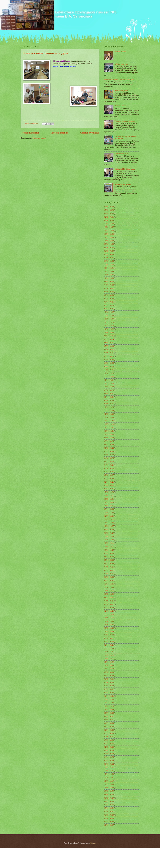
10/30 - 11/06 (109, 621)
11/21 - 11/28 (109, 421)
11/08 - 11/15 (109, 496)
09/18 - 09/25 (109, 390)
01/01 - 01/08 (109, 366)
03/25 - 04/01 (109, 570)
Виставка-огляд (120, 106)
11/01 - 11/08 (109, 662)
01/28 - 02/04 (109, 577)
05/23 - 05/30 (109, 451)
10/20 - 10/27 (109, 275)
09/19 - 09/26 (109, 441)
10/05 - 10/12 (109, 241)
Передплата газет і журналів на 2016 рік (119, 79)
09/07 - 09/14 (109, 713)
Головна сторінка (59, 132)
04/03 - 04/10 (109, 635)
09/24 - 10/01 (109, 336)
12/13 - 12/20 (109, 492)
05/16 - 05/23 (109, 455)
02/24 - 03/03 (109, 818)
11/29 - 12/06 (109, 652)
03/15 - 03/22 (109, 214)
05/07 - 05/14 (109, 346)
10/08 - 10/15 (109, 332)
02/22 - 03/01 (109, 217)
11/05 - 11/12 (109, 591)
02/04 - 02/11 (109, 302)
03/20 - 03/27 (109, 638)
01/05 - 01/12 (109, 764)
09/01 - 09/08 (109, 282)
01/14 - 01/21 (109, 309)
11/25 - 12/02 (109, 540)
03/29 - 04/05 (109, 679)
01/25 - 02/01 (109, 689)
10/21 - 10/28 (109, 550)
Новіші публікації (30, 132)
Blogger (93, 843)
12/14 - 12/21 (109, 696)
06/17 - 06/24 (109, 557)
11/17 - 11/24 (109, 519)
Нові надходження (121, 91)
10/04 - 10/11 (109, 506)
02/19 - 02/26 (109, 360)
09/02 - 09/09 (109, 553)
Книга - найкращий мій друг (45, 53)
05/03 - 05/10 (109, 672)
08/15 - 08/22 (109, 448)
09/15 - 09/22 (109, 791)
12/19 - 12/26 (109, 407)
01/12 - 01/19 (109, 760)
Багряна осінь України (123, 184)
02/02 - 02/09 (109, 750)
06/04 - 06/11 (109, 343)
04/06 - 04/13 (109, 248)
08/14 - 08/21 (109, 397)
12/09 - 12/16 (109, 536)
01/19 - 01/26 (109, 261)
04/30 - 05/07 (109, 349)
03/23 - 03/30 (109, 251)
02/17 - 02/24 (109, 822)
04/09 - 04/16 (109, 353)
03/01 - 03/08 (109, 509)
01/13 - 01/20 (109, 533)
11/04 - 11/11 (109, 547)
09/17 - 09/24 (109, 339)
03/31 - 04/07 (109, 805)
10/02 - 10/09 (109, 631)
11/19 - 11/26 (109, 322)
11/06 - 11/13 (109, 618)
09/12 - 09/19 (109, 444)
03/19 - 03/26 (109, 356)
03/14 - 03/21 (109, 472)
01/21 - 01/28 (109, 305)
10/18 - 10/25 (109, 665)
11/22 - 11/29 (109, 655)
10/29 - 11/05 (109, 594)
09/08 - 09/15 (109, 794)
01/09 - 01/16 (109, 404)
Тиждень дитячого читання (125, 121)
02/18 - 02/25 (109, 298)
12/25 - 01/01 (109, 370)
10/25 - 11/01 (109, 499)
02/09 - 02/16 (109, 258)
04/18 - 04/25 (109, 458)
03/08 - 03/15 (109, 682)
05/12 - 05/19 (109, 798)
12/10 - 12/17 (109, 312)
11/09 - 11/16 (109, 706)
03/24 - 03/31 (109, 288)
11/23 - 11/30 (109, 231)
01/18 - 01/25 (109, 693)
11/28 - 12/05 (109, 417)
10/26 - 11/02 (109, 234)
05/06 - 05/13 (109, 560)
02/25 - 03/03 (109, 295)
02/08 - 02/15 (109, 220)
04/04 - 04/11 (109, 465)
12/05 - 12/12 (109, 414)
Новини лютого (120, 51)
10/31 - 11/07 (109, 427)
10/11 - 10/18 (109, 502)
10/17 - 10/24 (109, 434)
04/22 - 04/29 (109, 564)
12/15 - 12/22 (109, 513)
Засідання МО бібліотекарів (125, 169)
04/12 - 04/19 (109, 676)
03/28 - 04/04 (109, 468)
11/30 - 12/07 (109, 227)
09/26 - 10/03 (109, 438)
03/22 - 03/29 (109, 210)
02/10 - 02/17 (109, 825)
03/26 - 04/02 (109, 604)
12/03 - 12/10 (109, 315)
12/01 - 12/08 (109, 265)
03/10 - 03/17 (109, 292)
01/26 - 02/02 (109, 754)
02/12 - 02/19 (109, 608)
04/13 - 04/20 (109, 726)
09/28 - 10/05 (109, 244)
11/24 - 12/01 (109, 268)
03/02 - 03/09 (109, 740)
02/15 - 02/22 (109, 686)
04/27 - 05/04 (109, 723)
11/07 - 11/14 (109, 424)
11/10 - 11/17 (109, 781)
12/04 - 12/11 (109, 380)
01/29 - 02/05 (109, 363)
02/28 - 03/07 (109, 475)
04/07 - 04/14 (109, 285)
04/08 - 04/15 (109, 567)
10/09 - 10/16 (109, 628)
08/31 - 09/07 (109, 716)
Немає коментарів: (32, 124)
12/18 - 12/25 (109, 373)
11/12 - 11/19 (109, 326)
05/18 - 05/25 (109, 720)
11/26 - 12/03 (109, 319)
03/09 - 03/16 (109, 254)
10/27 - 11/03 (109, 271)
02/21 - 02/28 (109, 478)
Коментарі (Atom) (39, 138)
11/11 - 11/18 (109, 543)
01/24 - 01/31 (109, 489)
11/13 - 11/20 (109, 383)
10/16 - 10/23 (109, 387)
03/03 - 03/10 (109, 530)
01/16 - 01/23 (109, 400)
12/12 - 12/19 (109, 411)
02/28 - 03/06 (109, 642)
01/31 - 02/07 (109, 485)
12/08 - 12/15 (109, 516)
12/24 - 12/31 (109, 584)
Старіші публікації (89, 132)
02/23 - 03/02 (109, 743)
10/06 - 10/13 (109, 278)
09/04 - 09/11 (109, 394)
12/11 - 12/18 (109, 377)
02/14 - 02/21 (109, 482)
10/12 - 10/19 (109, 237)
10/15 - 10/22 (109, 329)
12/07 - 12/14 (109, 224)
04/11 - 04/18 (109, 461)
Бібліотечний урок (121, 64)
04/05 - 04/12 (109, 207)
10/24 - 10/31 (109, 431)
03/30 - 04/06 (109, 730)
